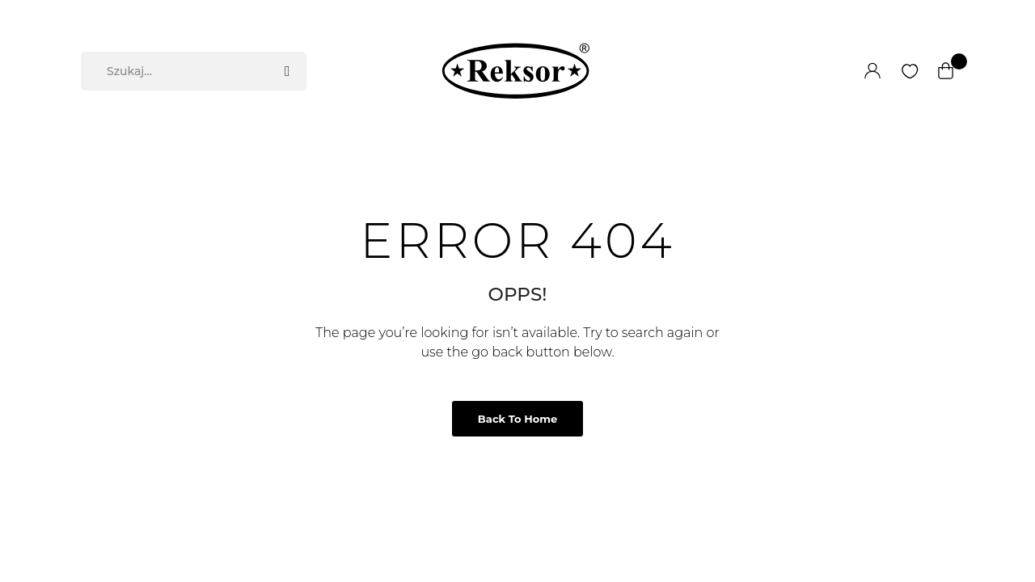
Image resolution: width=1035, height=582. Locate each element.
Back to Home (517, 418)
